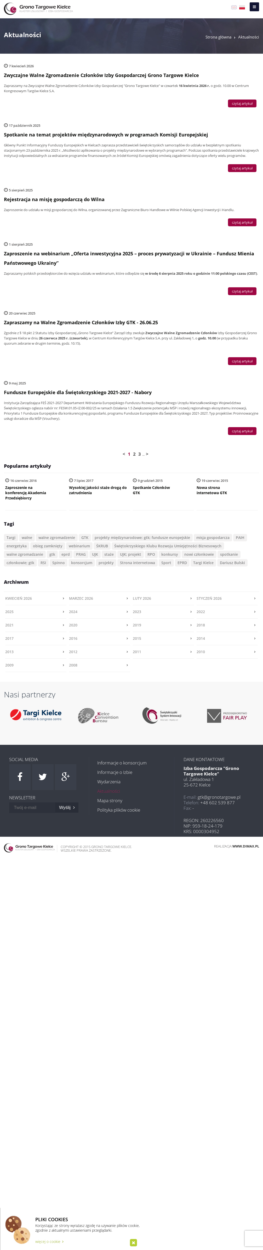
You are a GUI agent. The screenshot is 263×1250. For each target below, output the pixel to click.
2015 (137, 638)
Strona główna (218, 37)
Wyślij (67, 807)
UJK (95, 554)
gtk (52, 554)
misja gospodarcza (213, 537)
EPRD (182, 562)
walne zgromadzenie (56, 537)
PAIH (240, 537)
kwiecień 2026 (18, 598)
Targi (11, 537)
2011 (137, 651)
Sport (166, 562)
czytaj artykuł (242, 103)
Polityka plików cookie (118, 810)
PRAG (81, 554)
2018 (201, 625)
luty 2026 (142, 598)
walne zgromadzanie (25, 554)
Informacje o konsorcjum (122, 763)
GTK (84, 537)
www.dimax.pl (245, 846)
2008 (73, 665)
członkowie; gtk (20, 562)
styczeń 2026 (209, 598)
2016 (73, 638)
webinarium (79, 545)
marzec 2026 (81, 598)
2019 (137, 625)
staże (109, 554)
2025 (9, 611)
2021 (9, 625)
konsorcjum (81, 562)
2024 (73, 611)
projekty (106, 562)
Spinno (58, 562)
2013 (9, 651)
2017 (9, 638)
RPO (151, 554)
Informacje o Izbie (114, 772)
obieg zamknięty (47, 545)
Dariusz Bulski (232, 562)
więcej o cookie (49, 1241)
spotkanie (229, 554)
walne (27, 537)
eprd (65, 554)
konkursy (169, 554)
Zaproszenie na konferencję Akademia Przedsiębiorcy (25, 492)
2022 (201, 611)
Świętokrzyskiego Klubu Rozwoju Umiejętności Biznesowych (167, 545)
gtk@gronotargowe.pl (219, 797)
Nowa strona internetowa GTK (212, 490)
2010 (201, 651)
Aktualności (248, 37)
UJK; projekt (130, 554)
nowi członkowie (199, 554)
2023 (137, 611)
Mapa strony (109, 800)
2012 (73, 651)
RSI (43, 562)
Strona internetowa (137, 562)
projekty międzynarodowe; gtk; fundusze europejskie (142, 537)
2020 (73, 625)
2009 (9, 665)
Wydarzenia (109, 782)
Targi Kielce (203, 562)
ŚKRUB (102, 545)
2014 (201, 638)
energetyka (17, 545)
